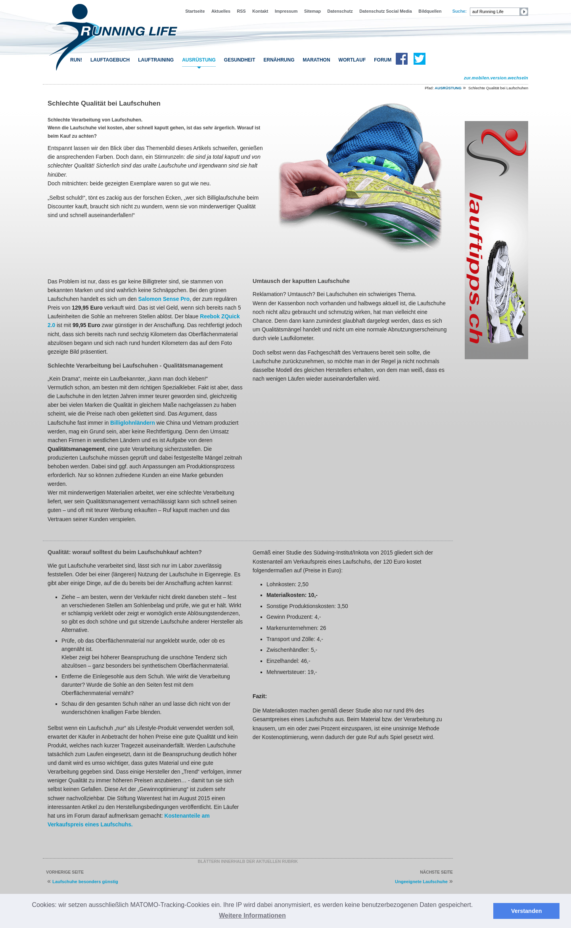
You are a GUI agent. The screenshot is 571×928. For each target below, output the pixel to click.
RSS (241, 11)
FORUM (382, 60)
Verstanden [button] (526, 911)
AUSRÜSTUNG (199, 60)
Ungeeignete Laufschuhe (421, 881)
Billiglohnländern (132, 423)
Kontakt (260, 11)
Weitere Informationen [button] (252, 915)
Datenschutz (340, 11)
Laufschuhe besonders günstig (85, 881)
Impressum (286, 11)
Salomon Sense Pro (164, 299)
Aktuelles (220, 11)
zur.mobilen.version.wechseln (496, 77)
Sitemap (312, 11)
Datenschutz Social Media (385, 11)
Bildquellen (429, 11)
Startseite (195, 11)
